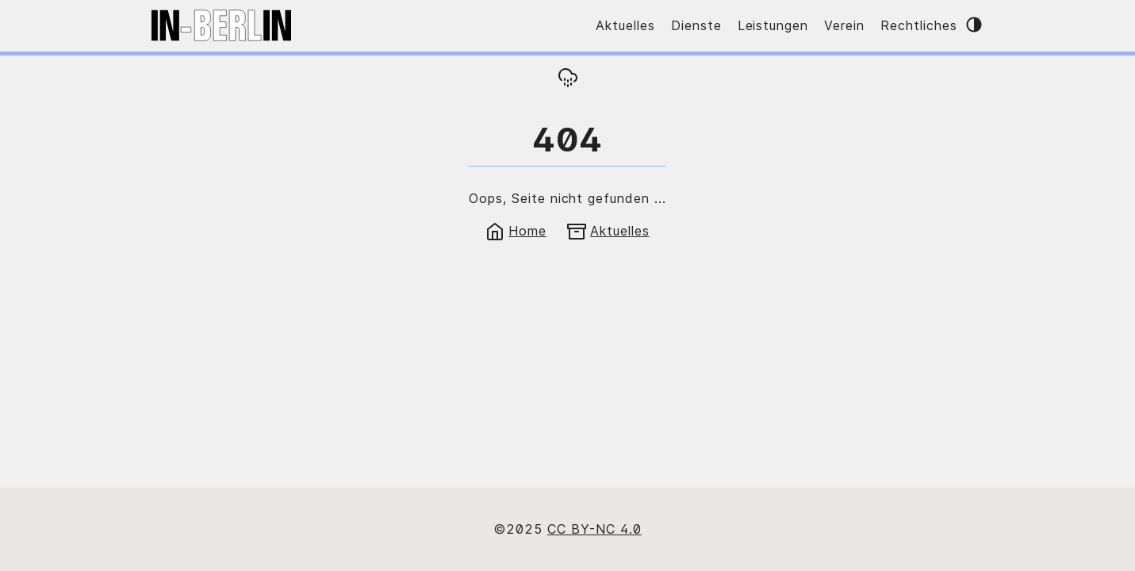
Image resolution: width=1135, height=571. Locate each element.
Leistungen (773, 25)
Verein (844, 25)
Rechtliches (918, 25)
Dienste (696, 25)
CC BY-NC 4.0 (594, 529)
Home (515, 231)
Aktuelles (625, 25)
